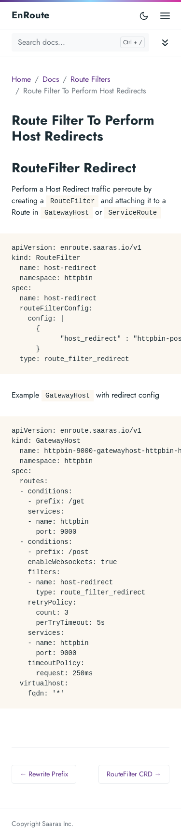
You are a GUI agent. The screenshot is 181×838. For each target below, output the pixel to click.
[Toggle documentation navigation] (165, 42)
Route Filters (90, 79)
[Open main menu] (165, 15)
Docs (50, 79)
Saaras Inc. (57, 823)
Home (21, 79)
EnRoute (30, 15)
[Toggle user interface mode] (144, 15)
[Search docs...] (80, 42)
